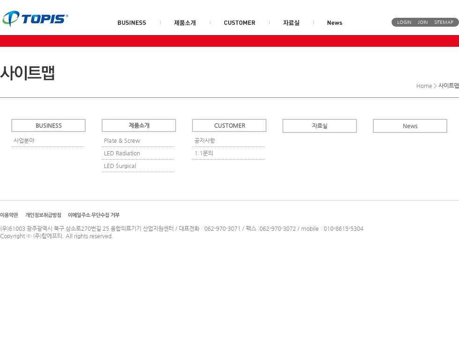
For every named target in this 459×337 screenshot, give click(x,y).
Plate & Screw (122, 140)
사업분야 (24, 140)
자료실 (319, 126)
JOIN (423, 22)
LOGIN (404, 22)
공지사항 (204, 140)
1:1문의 (203, 153)
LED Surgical (120, 165)
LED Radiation (122, 153)
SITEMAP (443, 22)
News (410, 126)
